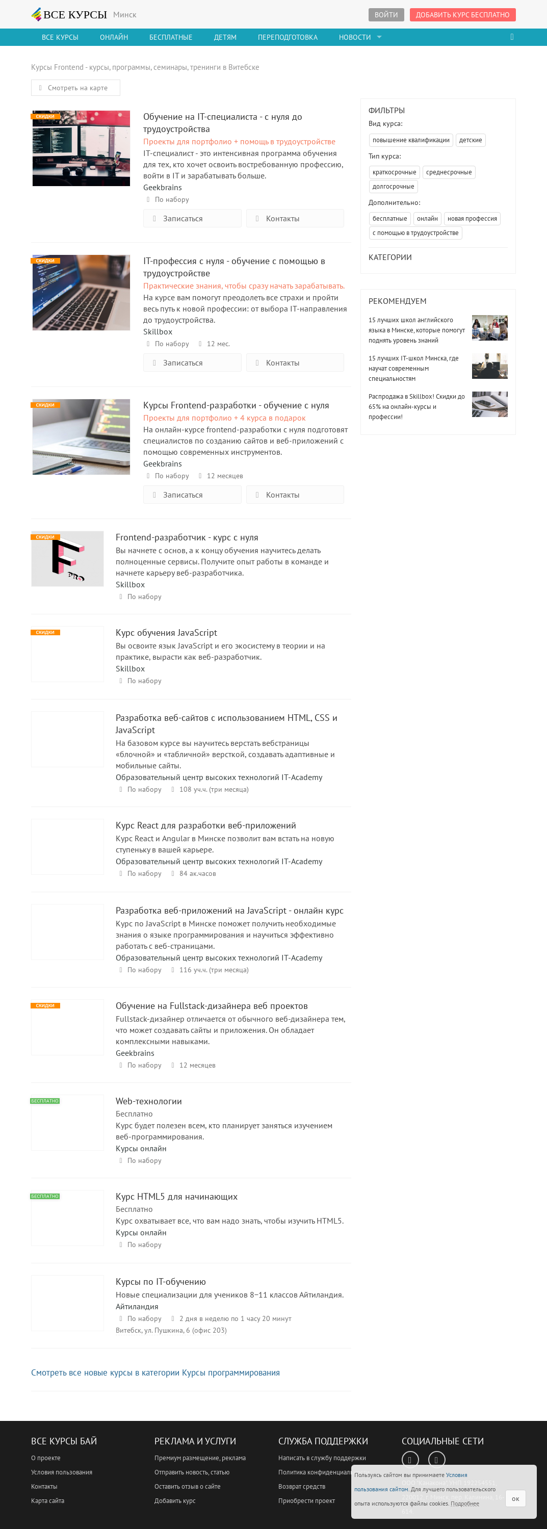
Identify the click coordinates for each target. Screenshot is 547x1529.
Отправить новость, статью (191, 1472)
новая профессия (472, 218)
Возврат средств (301, 1486)
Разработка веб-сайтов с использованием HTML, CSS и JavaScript (68, 749)
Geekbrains (162, 187)
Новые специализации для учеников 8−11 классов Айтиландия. (230, 1294)
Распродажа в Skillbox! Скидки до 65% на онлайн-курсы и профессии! (417, 406)
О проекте (46, 1458)
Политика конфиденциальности (324, 1472)
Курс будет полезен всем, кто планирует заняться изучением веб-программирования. (224, 1131)
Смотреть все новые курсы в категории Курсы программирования (155, 1372)
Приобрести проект (306, 1500)
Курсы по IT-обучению (68, 1313)
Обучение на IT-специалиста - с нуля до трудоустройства (82, 148)
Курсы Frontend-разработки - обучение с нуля (82, 436)
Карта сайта (47, 1500)
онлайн (427, 218)
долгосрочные (393, 186)
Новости (355, 37)
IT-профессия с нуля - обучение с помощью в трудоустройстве (82, 292)
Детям (225, 37)
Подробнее (465, 1503)
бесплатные (390, 218)
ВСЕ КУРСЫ (69, 14)
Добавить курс (175, 1500)
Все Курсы (60, 37)
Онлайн (114, 37)
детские (470, 140)
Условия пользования (61, 1472)
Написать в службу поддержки (322, 1458)
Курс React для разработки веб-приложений (68, 856)
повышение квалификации (411, 140)
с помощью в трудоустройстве (416, 232)
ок (515, 1498)
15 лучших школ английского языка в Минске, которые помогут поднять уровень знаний (417, 330)
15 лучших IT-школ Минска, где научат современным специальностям (414, 368)
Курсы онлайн (141, 1148)
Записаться (176, 218)
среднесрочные (449, 172)
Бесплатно (134, 1113)
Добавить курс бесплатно (463, 14)
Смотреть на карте (72, 87)
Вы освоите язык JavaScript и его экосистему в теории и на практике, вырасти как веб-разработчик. (220, 651)
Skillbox (157, 331)
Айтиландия (137, 1306)
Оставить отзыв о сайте (187, 1486)
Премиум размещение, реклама (200, 1458)
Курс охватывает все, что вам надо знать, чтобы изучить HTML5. (230, 1220)
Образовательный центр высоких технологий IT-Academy (219, 777)
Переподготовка (288, 37)
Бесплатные (171, 37)
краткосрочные (394, 172)
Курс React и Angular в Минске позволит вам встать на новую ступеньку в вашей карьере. (225, 843)
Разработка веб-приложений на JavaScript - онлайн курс (68, 941)
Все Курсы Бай (64, 1441)
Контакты (276, 218)
